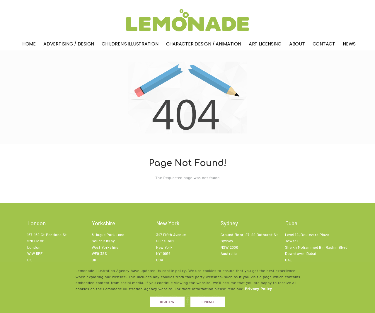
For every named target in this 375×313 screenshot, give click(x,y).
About (297, 46)
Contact (324, 46)
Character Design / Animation (203, 46)
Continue (208, 302)
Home (29, 46)
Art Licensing (265, 46)
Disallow (167, 302)
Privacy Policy (258, 289)
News (349, 46)
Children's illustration (130, 46)
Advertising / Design (68, 46)
